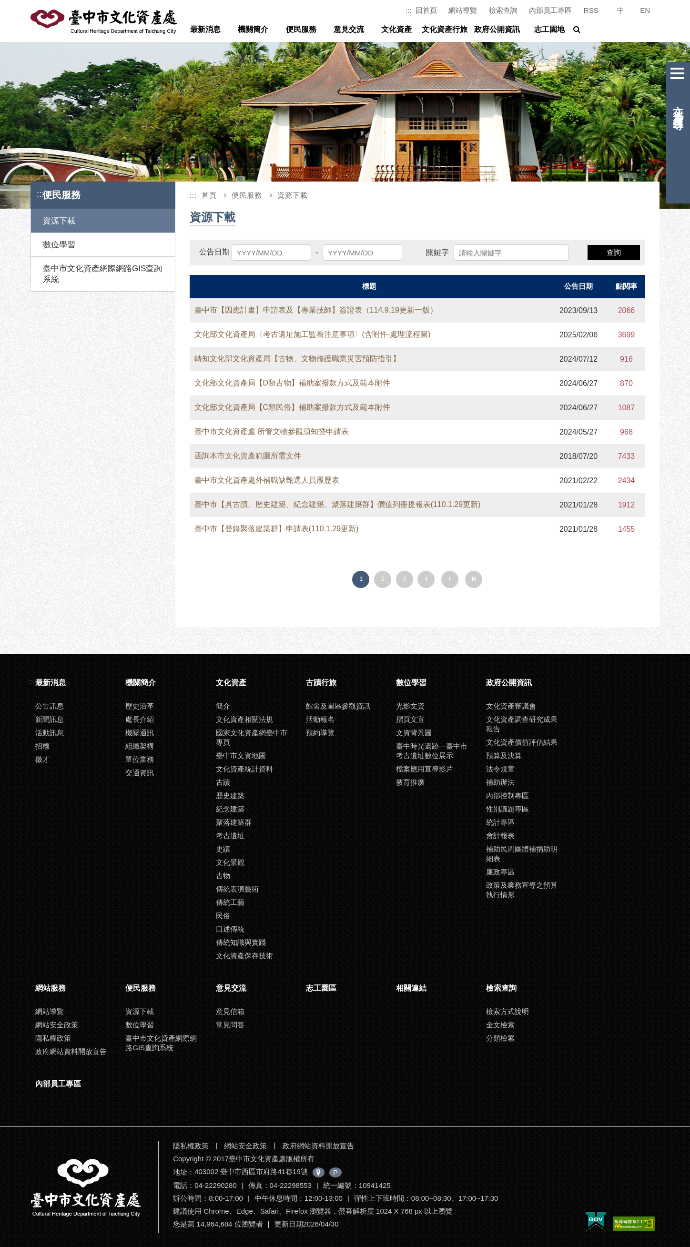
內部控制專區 (507, 795)
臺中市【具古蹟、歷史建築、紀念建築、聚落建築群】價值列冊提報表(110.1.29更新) (337, 504)
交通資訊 (139, 773)
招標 (42, 746)
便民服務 (301, 29)
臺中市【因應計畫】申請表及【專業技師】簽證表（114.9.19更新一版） (315, 310)
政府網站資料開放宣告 (71, 1051)
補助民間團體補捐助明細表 (522, 853)
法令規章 (500, 769)
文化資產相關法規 (244, 719)
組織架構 (139, 746)
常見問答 (230, 1025)
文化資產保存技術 (244, 956)
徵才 (42, 759)
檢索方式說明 (507, 1011)
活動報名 (320, 719)
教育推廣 (410, 782)
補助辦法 (500, 782)
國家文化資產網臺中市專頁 (251, 737)
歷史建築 (230, 795)
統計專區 (500, 822)
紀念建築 (230, 809)
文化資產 (396, 29)
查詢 (614, 252)
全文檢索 (500, 1025)
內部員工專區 (550, 10)
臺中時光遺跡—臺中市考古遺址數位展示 (431, 751)
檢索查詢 (503, 10)
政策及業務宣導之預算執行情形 (522, 890)
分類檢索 (500, 1038)
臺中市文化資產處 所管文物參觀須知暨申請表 (271, 431)
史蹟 (223, 849)
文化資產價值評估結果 (522, 742)
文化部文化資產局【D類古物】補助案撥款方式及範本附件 (292, 383)
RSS (591, 10)
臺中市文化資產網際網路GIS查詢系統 (102, 274)
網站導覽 (462, 10)
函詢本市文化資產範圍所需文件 (247, 456)
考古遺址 (230, 835)
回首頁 (426, 10)
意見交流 (349, 29)
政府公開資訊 (497, 29)
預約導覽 (320, 733)
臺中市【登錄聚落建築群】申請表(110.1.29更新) (276, 529)
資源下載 (59, 220)
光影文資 (410, 706)
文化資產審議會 (511, 706)
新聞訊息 (49, 719)
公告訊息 (49, 706)
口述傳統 (230, 929)
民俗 (223, 916)
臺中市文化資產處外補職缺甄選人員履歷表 (266, 480)
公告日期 (214, 252)
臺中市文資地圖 (241, 755)
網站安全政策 (56, 1025)
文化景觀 (230, 862)
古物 (223, 876)
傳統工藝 (230, 902)
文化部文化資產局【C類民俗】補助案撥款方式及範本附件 (292, 407)
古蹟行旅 (321, 683)
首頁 (209, 195)
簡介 (223, 706)
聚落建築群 (234, 822)
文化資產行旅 (444, 29)
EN (645, 10)
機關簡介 (253, 29)
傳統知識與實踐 (241, 942)
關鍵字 (437, 252)
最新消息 (205, 29)
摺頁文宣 (410, 719)
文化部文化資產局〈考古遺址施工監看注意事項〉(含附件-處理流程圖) (312, 334)
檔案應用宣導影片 (424, 769)
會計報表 (500, 835)
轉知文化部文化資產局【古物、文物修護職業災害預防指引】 (297, 359)
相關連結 (411, 988)
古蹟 (223, 782)
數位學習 (59, 244)
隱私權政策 (53, 1038)
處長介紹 (139, 719)
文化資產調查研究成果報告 (522, 724)
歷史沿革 (139, 706)
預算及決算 (504, 755)
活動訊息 (49, 733)
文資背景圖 (414, 733)
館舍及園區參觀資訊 (338, 706)
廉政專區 (500, 872)
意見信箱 (230, 1011)
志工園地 (549, 29)
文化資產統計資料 (244, 769)
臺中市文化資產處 (104, 22)
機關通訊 (139, 733)
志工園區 (321, 988)
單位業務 (139, 759)
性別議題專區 (507, 809)
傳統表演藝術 (237, 889)
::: (409, 10)
